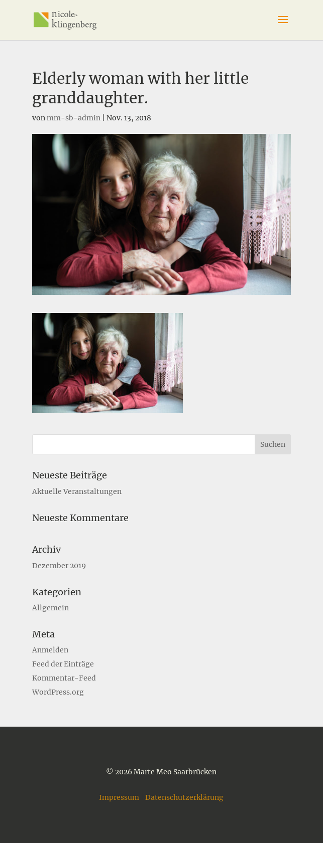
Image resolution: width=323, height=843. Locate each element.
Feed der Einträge (63, 663)
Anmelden (50, 649)
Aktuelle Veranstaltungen (77, 491)
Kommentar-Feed (64, 678)
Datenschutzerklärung (184, 797)
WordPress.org (58, 692)
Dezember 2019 (59, 565)
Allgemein (50, 607)
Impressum (119, 797)
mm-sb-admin (73, 117)
